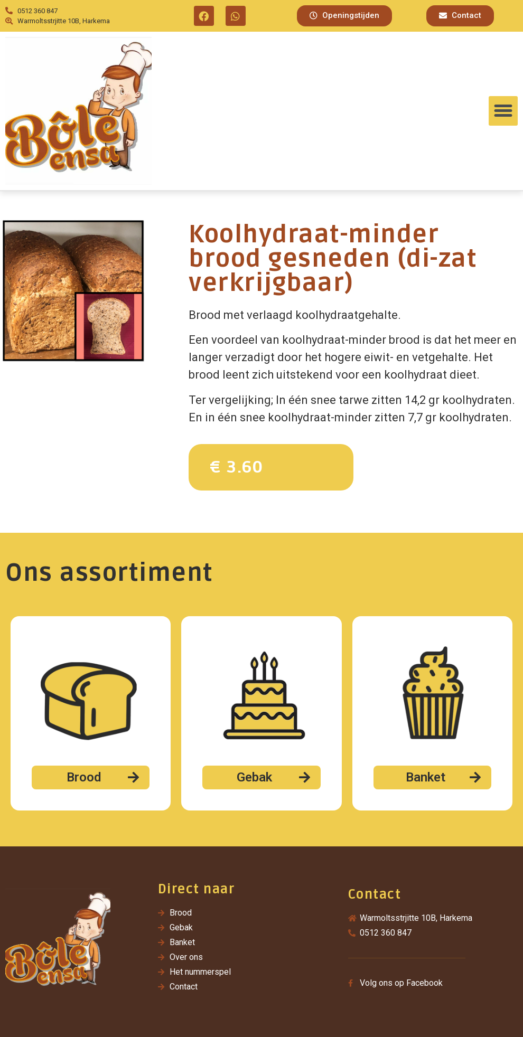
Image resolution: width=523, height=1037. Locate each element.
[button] (344, 15)
